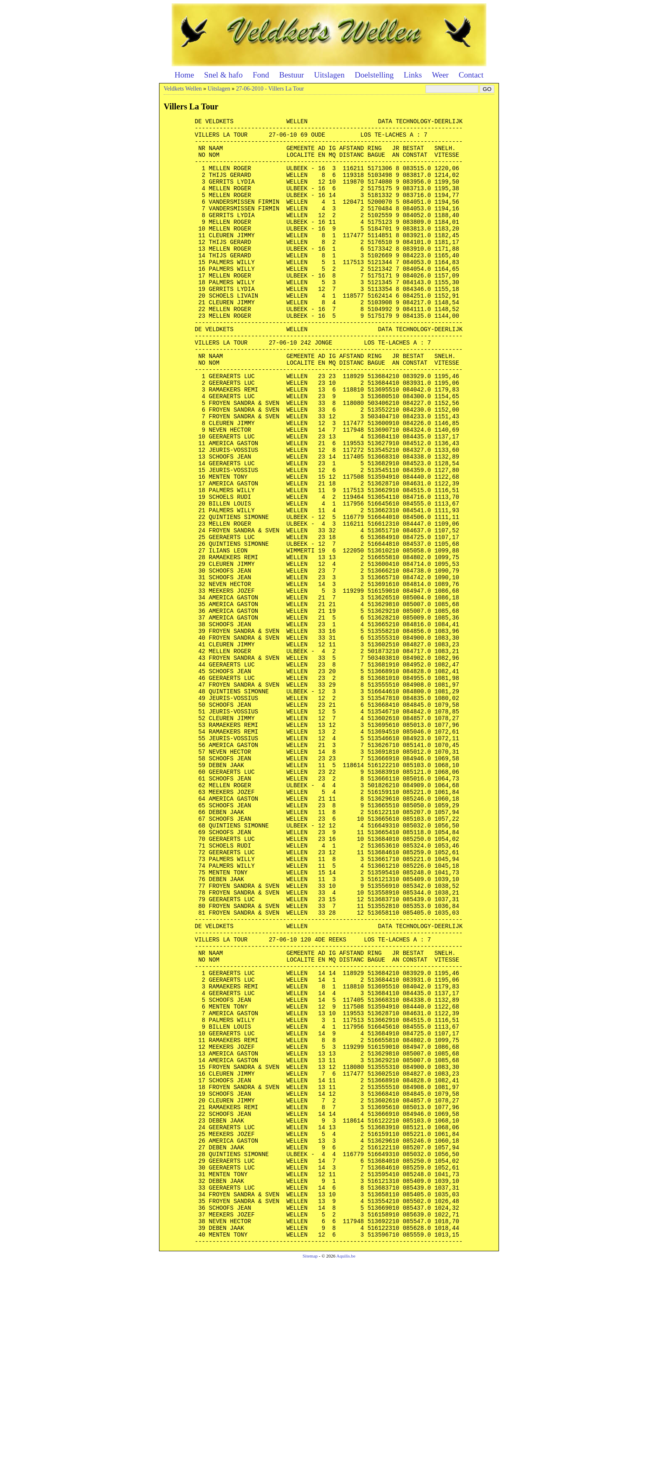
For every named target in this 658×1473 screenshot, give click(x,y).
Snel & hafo (223, 74)
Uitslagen (329, 74)
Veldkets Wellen (183, 89)
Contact (471, 74)
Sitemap (310, 1467)
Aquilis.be (345, 1467)
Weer (440, 74)
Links (413, 74)
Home (184, 74)
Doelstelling (374, 74)
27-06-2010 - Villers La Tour (270, 89)
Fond (261, 74)
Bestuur (291, 74)
